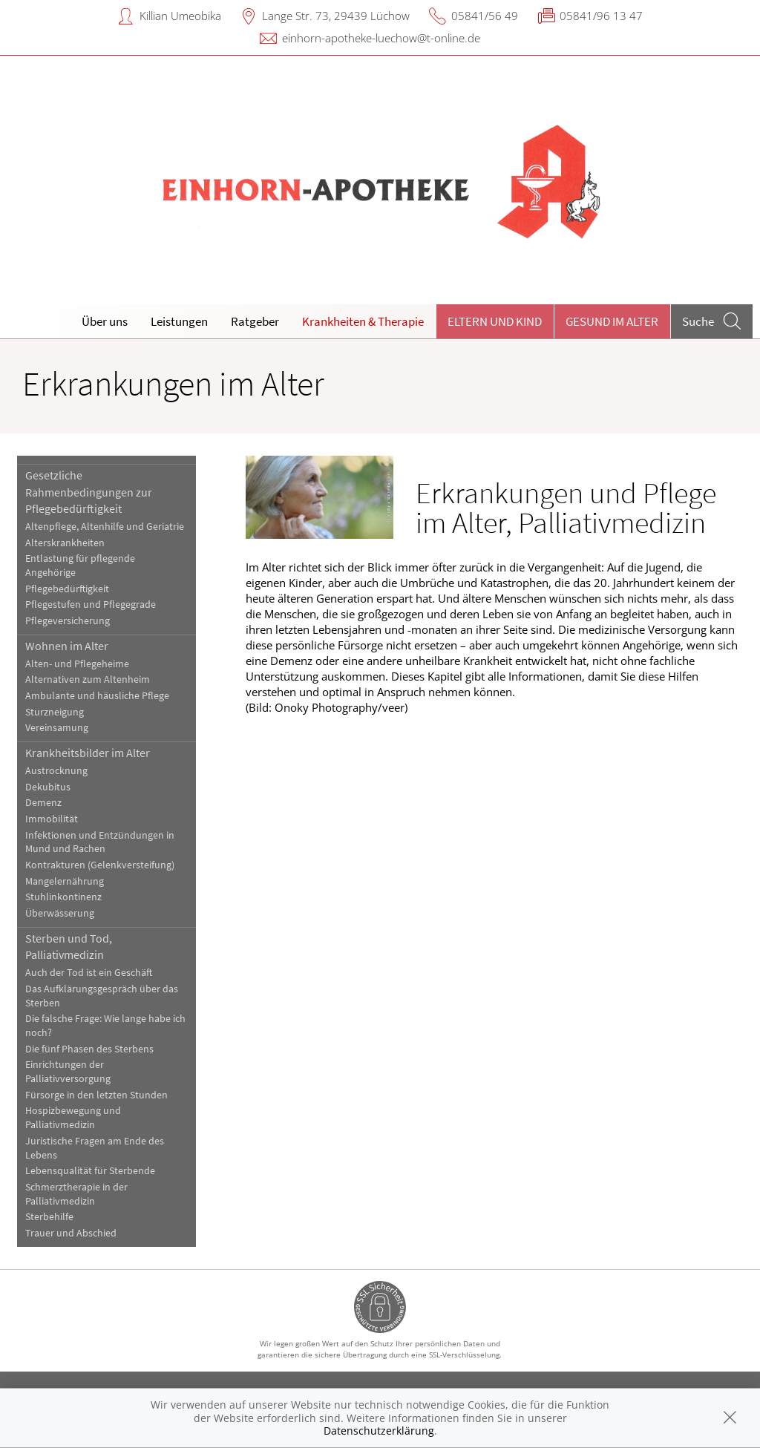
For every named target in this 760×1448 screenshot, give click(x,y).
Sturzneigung (54, 712)
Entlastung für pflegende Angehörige (80, 565)
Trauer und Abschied (71, 1233)
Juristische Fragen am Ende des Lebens (94, 1148)
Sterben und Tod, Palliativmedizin (68, 946)
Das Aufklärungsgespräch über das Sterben (101, 996)
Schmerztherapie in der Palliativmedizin (76, 1194)
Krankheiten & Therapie (363, 321)
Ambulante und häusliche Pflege (97, 695)
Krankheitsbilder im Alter (87, 752)
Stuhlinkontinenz (63, 897)
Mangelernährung (64, 881)
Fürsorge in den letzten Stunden (96, 1095)
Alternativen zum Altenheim (87, 679)
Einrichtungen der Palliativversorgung (68, 1071)
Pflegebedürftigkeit (67, 589)
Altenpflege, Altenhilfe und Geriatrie (104, 526)
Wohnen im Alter (66, 645)
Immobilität (51, 819)
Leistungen (179, 321)
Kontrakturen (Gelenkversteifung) (99, 865)
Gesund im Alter (612, 321)
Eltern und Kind (495, 321)
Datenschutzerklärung (379, 1431)
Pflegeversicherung (67, 621)
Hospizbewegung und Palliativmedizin (73, 1117)
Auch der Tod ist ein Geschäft (88, 972)
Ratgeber (255, 321)
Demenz (43, 802)
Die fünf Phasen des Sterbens (89, 1049)
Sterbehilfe (49, 1217)
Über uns (105, 321)
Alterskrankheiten (65, 543)
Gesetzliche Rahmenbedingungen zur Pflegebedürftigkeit (88, 492)
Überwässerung (59, 913)
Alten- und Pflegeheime (77, 664)
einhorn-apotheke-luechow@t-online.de (381, 37)
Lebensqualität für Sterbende (90, 1170)
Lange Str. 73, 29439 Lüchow (336, 15)
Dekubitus (48, 787)
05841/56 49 (484, 15)
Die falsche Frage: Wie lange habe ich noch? (105, 1025)
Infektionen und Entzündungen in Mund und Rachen (99, 842)
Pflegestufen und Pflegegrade (90, 604)
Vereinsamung (56, 727)
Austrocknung (56, 770)
